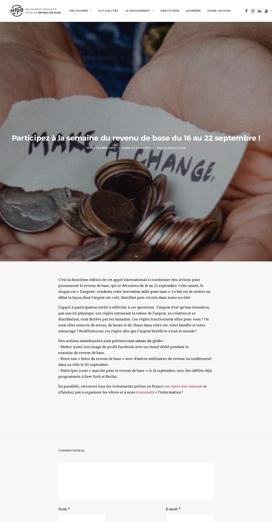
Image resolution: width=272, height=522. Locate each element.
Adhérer (191, 10)
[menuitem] (78, 10)
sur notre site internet (183, 356)
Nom (64, 478)
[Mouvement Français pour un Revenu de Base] (34, 10)
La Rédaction (174, 132)
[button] (243, 10)
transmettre (146, 362)
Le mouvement (137, 10)
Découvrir (78, 10)
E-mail (173, 478)
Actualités (106, 10)
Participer (167, 10)
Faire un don (216, 10)
